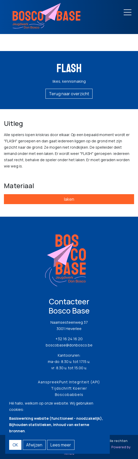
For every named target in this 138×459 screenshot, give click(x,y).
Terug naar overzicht (69, 94)
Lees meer (60, 445)
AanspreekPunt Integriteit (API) (69, 381)
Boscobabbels (69, 394)
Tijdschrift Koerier (69, 388)
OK (15, 445)
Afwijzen (34, 445)
